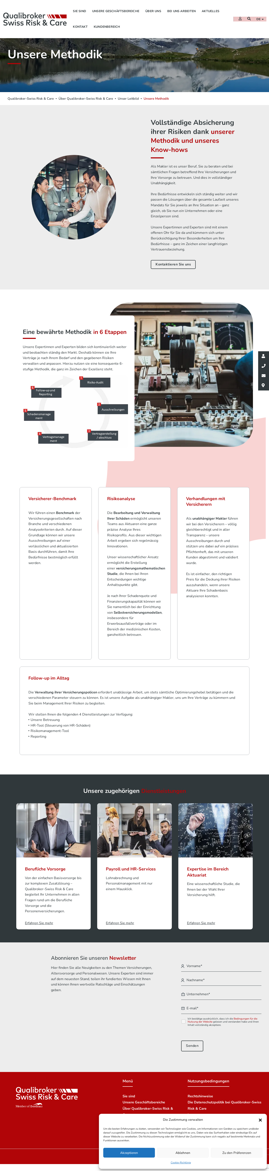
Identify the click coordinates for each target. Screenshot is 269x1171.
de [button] (258, 18)
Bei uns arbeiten (181, 10)
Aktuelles (210, 10)
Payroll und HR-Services (131, 876)
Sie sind (79, 10)
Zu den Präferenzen (236, 1153)
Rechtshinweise (200, 1103)
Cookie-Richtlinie (181, 1162)
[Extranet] (240, 17)
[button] (260, 1120)
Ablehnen (183, 1153)
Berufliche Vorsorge (45, 876)
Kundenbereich (107, 25)
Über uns (153, 10)
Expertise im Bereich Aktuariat (208, 879)
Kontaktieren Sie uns (173, 264)
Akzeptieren (129, 1153)
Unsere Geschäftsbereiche (115, 10)
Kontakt (80, 25)
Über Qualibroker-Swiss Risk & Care (86, 98)
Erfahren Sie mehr (39, 930)
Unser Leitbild (128, 98)
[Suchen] (248, 17)
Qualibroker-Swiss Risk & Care (31, 98)
